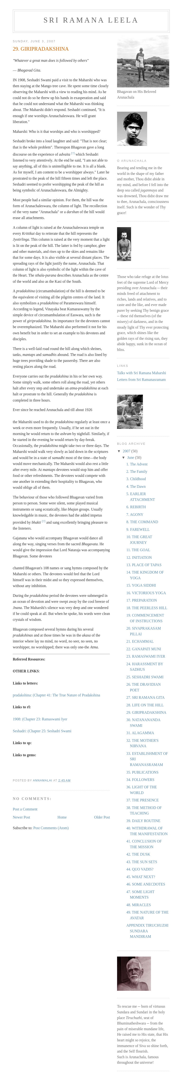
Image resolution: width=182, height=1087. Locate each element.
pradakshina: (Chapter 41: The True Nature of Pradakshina (56, 695)
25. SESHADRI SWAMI (145, 677)
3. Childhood (136, 479)
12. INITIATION (139, 557)
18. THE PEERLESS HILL (146, 608)
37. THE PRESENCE (142, 800)
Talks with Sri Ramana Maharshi (141, 373)
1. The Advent (136, 464)
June (131, 457)
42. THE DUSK (138, 854)
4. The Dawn (136, 486)
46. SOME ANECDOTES (145, 884)
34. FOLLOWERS (140, 780)
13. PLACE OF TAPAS (143, 565)
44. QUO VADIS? (139, 869)
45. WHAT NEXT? (140, 877)
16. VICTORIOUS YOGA (146, 593)
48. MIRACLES (138, 905)
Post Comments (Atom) (50, 828)
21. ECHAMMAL (140, 641)
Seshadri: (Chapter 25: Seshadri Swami (42, 731)
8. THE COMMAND (142, 522)
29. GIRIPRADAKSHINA (146, 712)
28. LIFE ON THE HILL (145, 705)
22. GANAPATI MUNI (143, 649)
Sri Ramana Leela (91, 20)
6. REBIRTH (136, 507)
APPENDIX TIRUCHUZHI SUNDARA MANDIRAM (147, 931)
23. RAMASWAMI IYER (145, 656)
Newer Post (21, 817)
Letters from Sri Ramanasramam (141, 380)
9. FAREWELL (138, 529)
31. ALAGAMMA (140, 733)
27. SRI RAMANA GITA (145, 697)
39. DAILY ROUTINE (143, 821)
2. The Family (136, 471)
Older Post (102, 817)
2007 (127, 451)
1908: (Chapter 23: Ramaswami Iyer (40, 719)
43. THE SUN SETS (141, 862)
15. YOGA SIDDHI (141, 585)
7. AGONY (134, 514)
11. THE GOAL (138, 550)
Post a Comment (25, 809)
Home (62, 817)
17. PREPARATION (141, 600)
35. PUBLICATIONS (142, 772)
